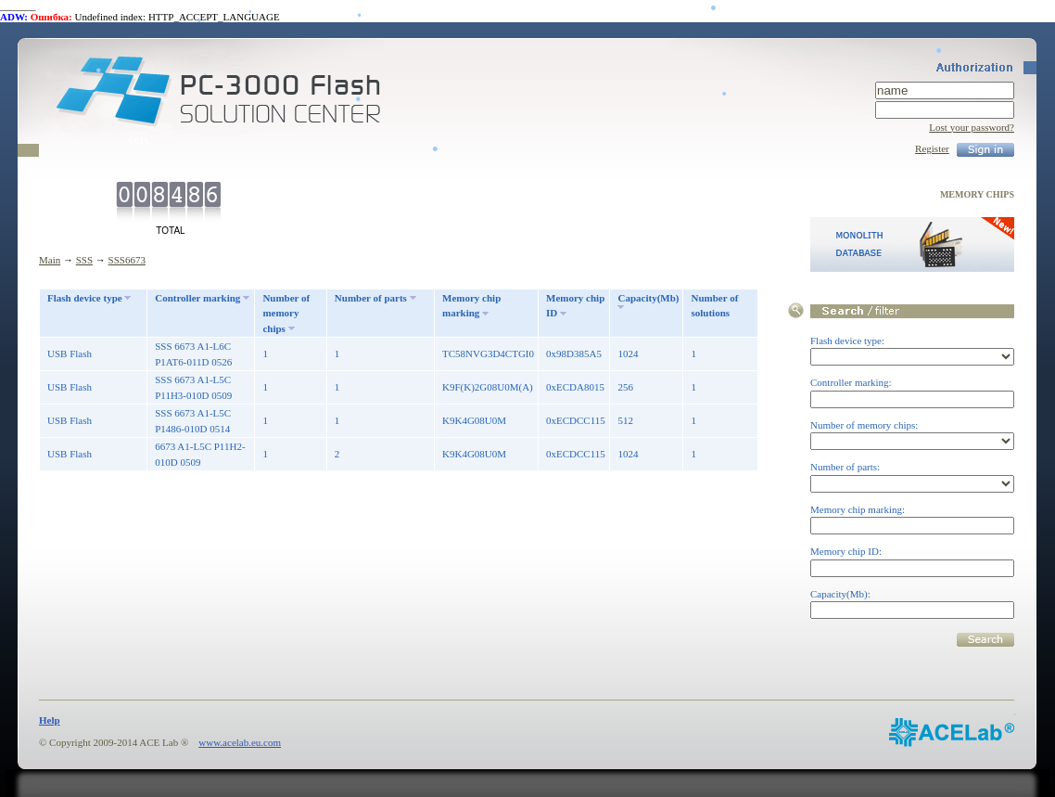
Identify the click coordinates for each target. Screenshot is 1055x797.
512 (625, 420)
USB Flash (69, 353)
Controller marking (197, 297)
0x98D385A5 (574, 353)
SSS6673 (127, 259)
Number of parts (371, 297)
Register (932, 148)
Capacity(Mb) (648, 297)
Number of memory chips (286, 313)
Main (49, 259)
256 (625, 386)
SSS (84, 259)
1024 (627, 353)
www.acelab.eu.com (239, 742)
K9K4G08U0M (474, 420)
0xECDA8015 (575, 386)
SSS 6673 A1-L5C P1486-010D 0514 (193, 420)
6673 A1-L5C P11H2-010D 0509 (200, 454)
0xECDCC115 (575, 420)
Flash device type (84, 297)
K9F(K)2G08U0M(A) (487, 386)
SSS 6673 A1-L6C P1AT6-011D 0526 (193, 354)
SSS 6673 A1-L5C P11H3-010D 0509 (193, 387)
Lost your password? (971, 127)
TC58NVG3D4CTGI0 (488, 353)
